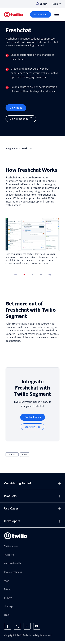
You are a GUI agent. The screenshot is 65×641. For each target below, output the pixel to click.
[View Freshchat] (21, 118)
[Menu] (57, 14)
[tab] (24, 274)
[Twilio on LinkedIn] (27, 626)
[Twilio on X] (17, 626)
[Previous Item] (15, 274)
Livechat (12, 454)
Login (57, 4)
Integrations (12, 148)
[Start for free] (40, 14)
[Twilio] (13, 14)
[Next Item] (50, 274)
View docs (16, 107)
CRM (24, 454)
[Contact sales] (32, 417)
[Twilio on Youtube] (36, 626)
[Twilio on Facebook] (7, 626)
